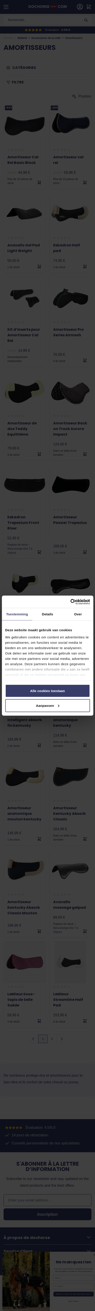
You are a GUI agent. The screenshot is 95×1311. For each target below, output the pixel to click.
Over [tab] (78, 614)
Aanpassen (47, 705)
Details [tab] (47, 614)
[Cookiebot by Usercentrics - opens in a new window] (70, 602)
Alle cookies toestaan (47, 691)
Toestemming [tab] (17, 614)
